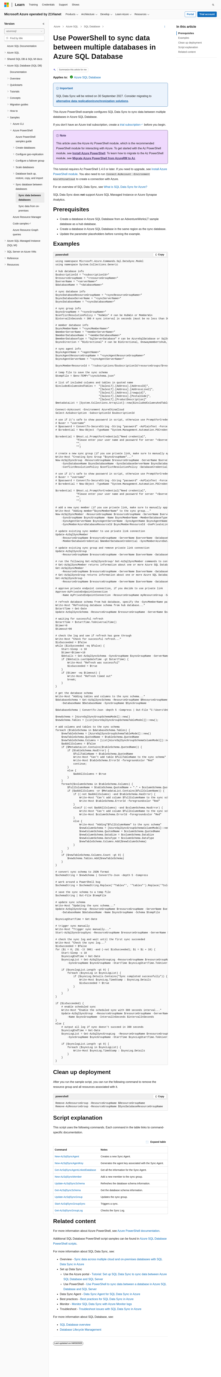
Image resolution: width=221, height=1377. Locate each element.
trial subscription (130, 124)
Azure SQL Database (87, 77)
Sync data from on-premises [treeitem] (28, 208)
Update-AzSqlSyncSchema (70, 1183)
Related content (187, 51)
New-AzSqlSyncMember (68, 1176)
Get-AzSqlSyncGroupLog (69, 1210)
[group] (110, 661)
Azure (57, 26)
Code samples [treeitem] (21, 223)
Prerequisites (186, 33)
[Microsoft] (6, 4)
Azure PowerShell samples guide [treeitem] (25, 139)
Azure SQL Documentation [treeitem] (22, 46)
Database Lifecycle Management (80, 1329)
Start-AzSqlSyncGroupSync (70, 1203)
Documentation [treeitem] (18, 72)
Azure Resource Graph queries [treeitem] (25, 232)
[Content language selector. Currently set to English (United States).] (21, 1371)
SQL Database (92, 26)
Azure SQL (72, 26)
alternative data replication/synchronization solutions (92, 101)
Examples (183, 37)
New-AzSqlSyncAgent (67, 1156)
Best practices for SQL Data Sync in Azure (107, 1299)
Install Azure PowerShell (88, 153)
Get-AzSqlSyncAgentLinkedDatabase (75, 1170)
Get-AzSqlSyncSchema (68, 1190)
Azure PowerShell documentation (138, 1230)
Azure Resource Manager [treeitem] (27, 217)
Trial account (207, 14)
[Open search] (213, 5)
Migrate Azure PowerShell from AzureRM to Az (103, 158)
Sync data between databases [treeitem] (29, 197)
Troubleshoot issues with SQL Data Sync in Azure (110, 1309)
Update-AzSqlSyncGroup (68, 1197)
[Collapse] (43, 24)
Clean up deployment (190, 42)
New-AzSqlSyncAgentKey (69, 1163)
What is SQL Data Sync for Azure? (125, 186)
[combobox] (24, 31)
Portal (190, 14)
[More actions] (165, 27)
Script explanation (188, 47)
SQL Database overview (75, 1324)
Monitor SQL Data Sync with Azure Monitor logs (102, 1304)
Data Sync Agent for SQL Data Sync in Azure (111, 1294)
